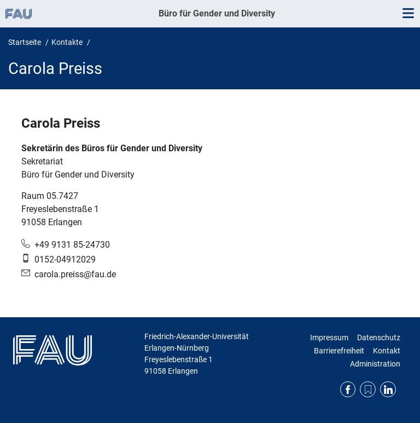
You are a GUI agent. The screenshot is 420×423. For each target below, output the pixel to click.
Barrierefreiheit (339, 350)
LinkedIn (388, 389)
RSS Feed (368, 389)
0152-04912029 (65, 259)
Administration (375, 363)
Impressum (329, 337)
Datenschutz (378, 337)
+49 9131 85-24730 (72, 244)
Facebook (348, 389)
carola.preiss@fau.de (75, 274)
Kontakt (386, 350)
